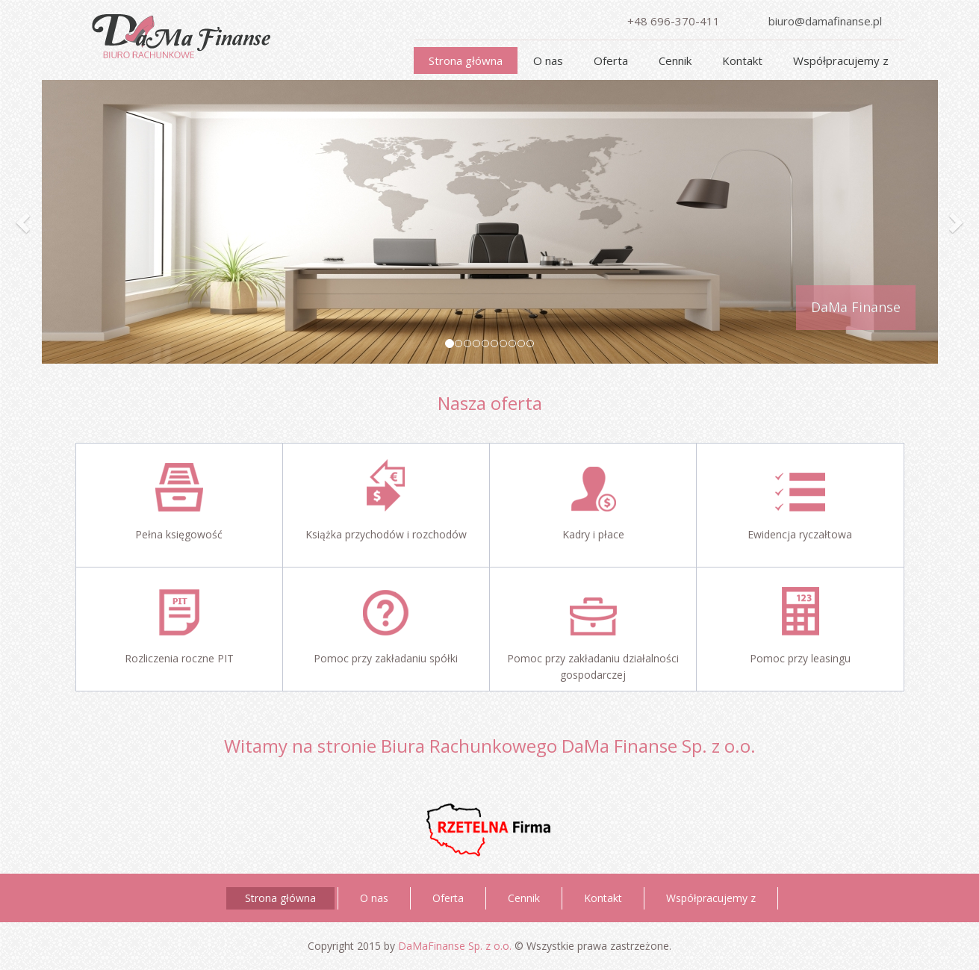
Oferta (611, 60)
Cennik (675, 60)
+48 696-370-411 (673, 20)
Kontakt (742, 60)
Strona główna (466, 60)
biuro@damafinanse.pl (825, 20)
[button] (24, 222)
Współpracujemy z (841, 60)
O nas (548, 60)
